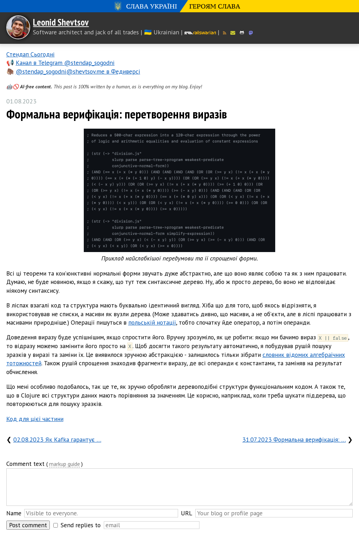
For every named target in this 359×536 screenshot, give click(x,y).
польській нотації (152, 322)
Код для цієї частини (34, 419)
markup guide (64, 464)
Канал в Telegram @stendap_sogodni (65, 63)
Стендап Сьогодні (30, 54)
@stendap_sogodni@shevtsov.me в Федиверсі (78, 71)
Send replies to (81, 525)
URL (186, 513)
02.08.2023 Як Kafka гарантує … (57, 439)
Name (13, 513)
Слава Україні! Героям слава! (179, 6)
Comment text (25, 464)
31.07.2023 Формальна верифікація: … (294, 439)
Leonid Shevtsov (61, 22)
